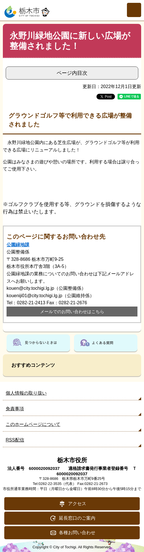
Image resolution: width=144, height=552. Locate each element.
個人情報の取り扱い (26, 393)
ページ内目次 (72, 73)
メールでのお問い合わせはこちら (72, 311)
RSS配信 (15, 440)
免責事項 (15, 408)
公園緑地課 (18, 244)
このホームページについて (33, 424)
